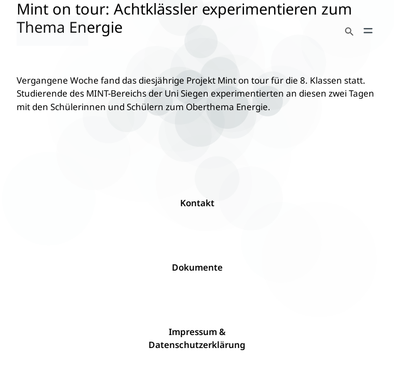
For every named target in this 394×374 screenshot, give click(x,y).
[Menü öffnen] (368, 30)
